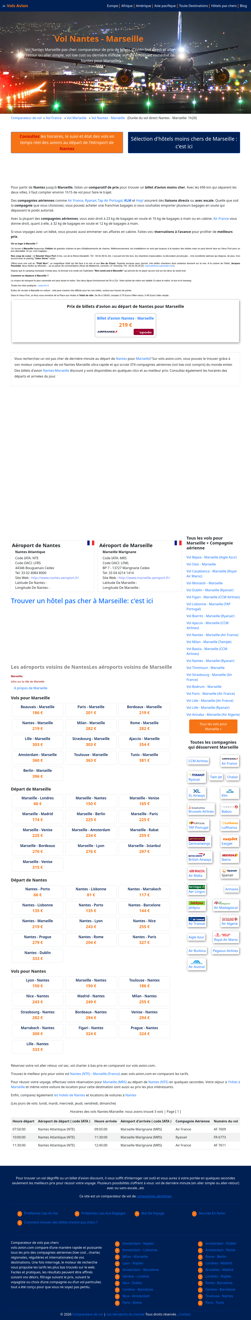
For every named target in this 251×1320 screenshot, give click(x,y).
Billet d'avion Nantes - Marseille (125, 318)
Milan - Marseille (131, 1256)
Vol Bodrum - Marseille (204, 686)
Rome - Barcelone (215, 1283)
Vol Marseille (76, 118)
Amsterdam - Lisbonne (136, 1250)
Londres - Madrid (215, 1263)
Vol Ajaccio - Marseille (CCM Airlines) (208, 625)
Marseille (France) (106, 1073)
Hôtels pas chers (224, 5)
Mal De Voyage (149, 1213)
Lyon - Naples (129, 1263)
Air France (75, 200)
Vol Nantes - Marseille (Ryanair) (210, 660)
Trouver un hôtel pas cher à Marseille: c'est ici (82, 600)
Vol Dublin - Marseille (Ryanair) (210, 590)
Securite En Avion (208, 1213)
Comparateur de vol (26, 118)
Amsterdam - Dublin (217, 1243)
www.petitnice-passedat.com (159, 266)
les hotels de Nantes (69, 1095)
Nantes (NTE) (80, 1073)
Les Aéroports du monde (125, 1314)
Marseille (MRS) (115, 1082)
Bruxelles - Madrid (215, 1269)
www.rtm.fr (43, 285)
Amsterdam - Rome (216, 1250)
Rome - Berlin (212, 1256)
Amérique (143, 5)
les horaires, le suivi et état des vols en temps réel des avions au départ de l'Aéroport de (67, 142)
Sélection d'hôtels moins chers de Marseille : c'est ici (184, 142)
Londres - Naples (214, 1276)
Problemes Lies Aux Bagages (100, 1213)
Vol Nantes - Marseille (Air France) (212, 635)
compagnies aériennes (154, 1196)
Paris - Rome (128, 1302)
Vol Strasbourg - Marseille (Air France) (209, 677)
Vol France (54, 118)
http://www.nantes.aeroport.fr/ (55, 577)
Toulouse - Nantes (215, 1296)
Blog (243, 5)
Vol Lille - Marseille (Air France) (210, 700)
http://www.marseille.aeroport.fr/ (144, 577)
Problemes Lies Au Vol (37, 1213)
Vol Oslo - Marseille (201, 564)
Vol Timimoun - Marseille (206, 667)
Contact (185, 1314)
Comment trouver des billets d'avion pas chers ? (57, 1222)
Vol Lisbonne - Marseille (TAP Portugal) (208, 606)
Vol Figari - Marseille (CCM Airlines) (213, 597)
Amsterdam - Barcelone (137, 1269)
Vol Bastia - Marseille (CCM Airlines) (207, 651)
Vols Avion (15, 5)
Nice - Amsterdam (132, 1296)
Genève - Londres (132, 1276)
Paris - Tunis (211, 1302)
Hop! (140, 200)
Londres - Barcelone (134, 1289)
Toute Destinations (193, 5)
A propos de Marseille (30, 688)
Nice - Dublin (128, 1283)
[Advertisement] (125, 172)
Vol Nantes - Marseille (108, 118)
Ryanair (90, 200)
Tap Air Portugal (110, 200)
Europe (112, 5)
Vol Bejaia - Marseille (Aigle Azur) (212, 557)
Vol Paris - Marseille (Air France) (211, 693)
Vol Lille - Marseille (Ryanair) (208, 707)
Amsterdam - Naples (134, 1243)
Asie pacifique (165, 5)
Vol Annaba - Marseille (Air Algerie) (213, 714)
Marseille (143, 358)
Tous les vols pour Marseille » (213, 726)
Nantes (121, 358)
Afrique (126, 5)
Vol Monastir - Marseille (205, 583)
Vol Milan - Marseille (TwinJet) (209, 642)
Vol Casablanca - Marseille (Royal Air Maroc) (212, 573)
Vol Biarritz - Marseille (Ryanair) (211, 616)
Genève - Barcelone (216, 1289)
